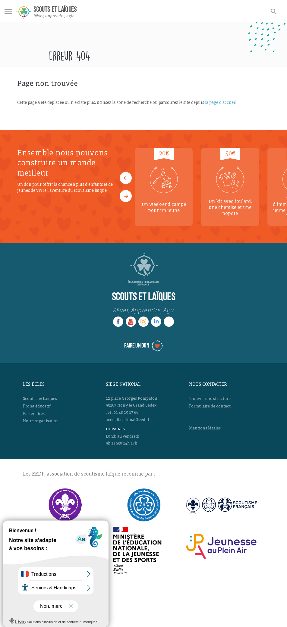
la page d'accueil (220, 102)
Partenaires (34, 413)
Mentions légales (205, 428)
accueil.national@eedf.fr (128, 420)
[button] (126, 178)
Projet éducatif (37, 406)
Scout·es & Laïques (40, 398)
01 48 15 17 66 (126, 412)
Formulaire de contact (210, 406)
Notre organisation (41, 421)
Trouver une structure (210, 398)
